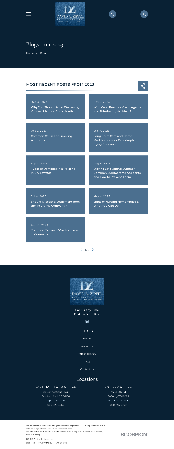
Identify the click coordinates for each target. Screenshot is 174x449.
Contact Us (87, 369)
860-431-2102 (87, 314)
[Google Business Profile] (87, 321)
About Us (87, 346)
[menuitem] (30, 443)
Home (87, 338)
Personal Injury (87, 353)
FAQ (87, 361)
